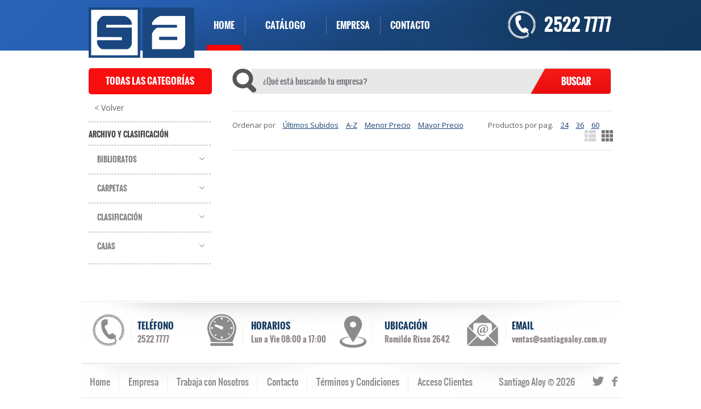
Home (100, 382)
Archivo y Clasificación (128, 134)
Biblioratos (117, 159)
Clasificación (119, 217)
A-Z (351, 125)
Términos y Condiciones (357, 382)
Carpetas (112, 188)
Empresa (143, 382)
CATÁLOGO (285, 25)
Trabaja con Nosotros (213, 382)
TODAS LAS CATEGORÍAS (150, 81)
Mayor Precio (441, 125)
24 (565, 125)
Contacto (282, 382)
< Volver (109, 108)
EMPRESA (353, 25)
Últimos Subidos (311, 125)
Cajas (106, 246)
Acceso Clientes (445, 382)
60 (595, 125)
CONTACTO (410, 25)
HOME (224, 25)
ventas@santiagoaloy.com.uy (559, 339)
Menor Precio (388, 125)
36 (580, 125)
